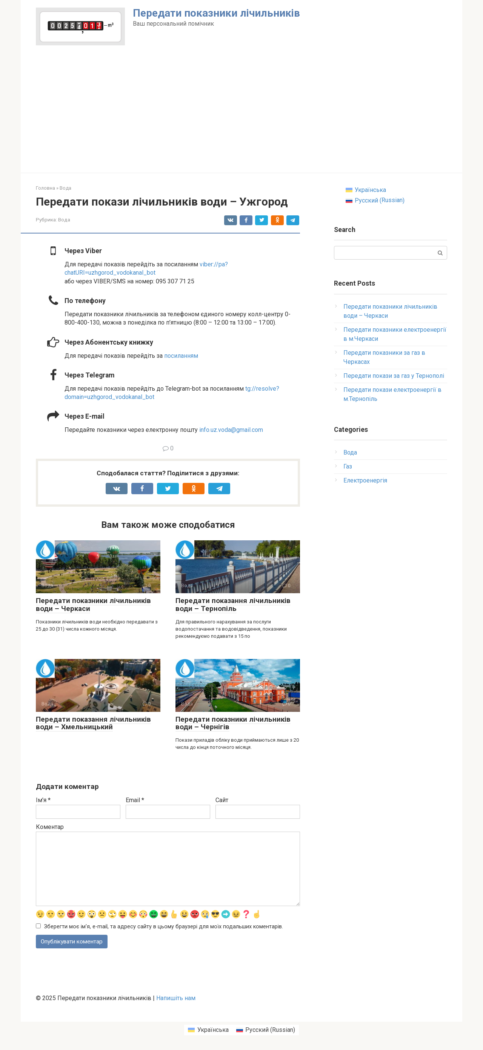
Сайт (221, 800)
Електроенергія (365, 480)
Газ (347, 466)
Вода (64, 219)
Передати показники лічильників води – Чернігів (233, 723)
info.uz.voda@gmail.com (231, 429)
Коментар (50, 826)
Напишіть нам (175, 998)
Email (135, 800)
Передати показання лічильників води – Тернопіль (233, 604)
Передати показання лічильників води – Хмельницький (93, 723)
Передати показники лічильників (216, 13)
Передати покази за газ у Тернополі (393, 375)
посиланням (181, 355)
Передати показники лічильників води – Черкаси (93, 604)
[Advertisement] (241, 116)
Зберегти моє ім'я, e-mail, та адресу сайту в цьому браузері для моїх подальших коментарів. (163, 927)
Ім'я (43, 800)
